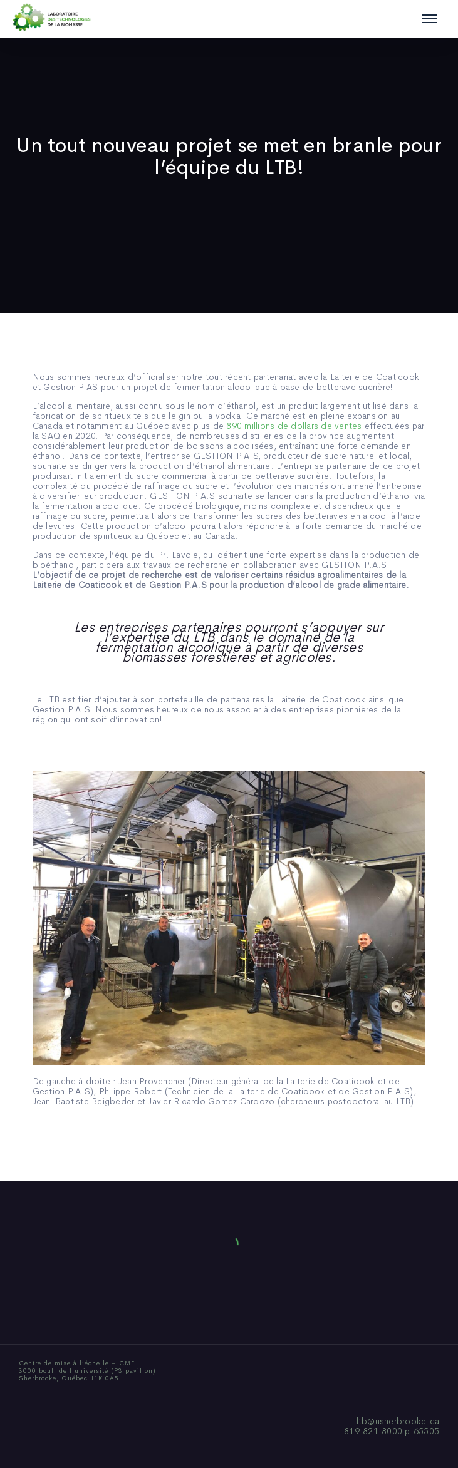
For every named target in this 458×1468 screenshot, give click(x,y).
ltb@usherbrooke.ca (398, 1421)
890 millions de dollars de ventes (294, 425)
